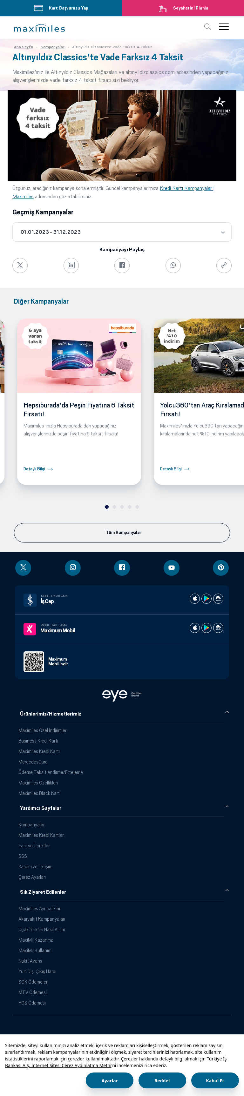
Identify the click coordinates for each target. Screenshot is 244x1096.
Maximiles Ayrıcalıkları (39, 908)
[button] (39, 28)
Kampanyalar (31, 824)
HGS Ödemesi (32, 1002)
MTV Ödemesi (32, 992)
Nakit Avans (30, 961)
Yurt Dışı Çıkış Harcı (37, 971)
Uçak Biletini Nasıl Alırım (41, 929)
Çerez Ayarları (32, 877)
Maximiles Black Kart (39, 793)
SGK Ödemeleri (33, 982)
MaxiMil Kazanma (35, 940)
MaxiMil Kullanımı (35, 950)
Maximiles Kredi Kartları (41, 835)
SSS (22, 856)
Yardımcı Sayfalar (40, 808)
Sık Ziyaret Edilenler (43, 892)
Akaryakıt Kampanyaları (41, 919)
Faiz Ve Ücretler (34, 845)
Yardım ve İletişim (35, 866)
